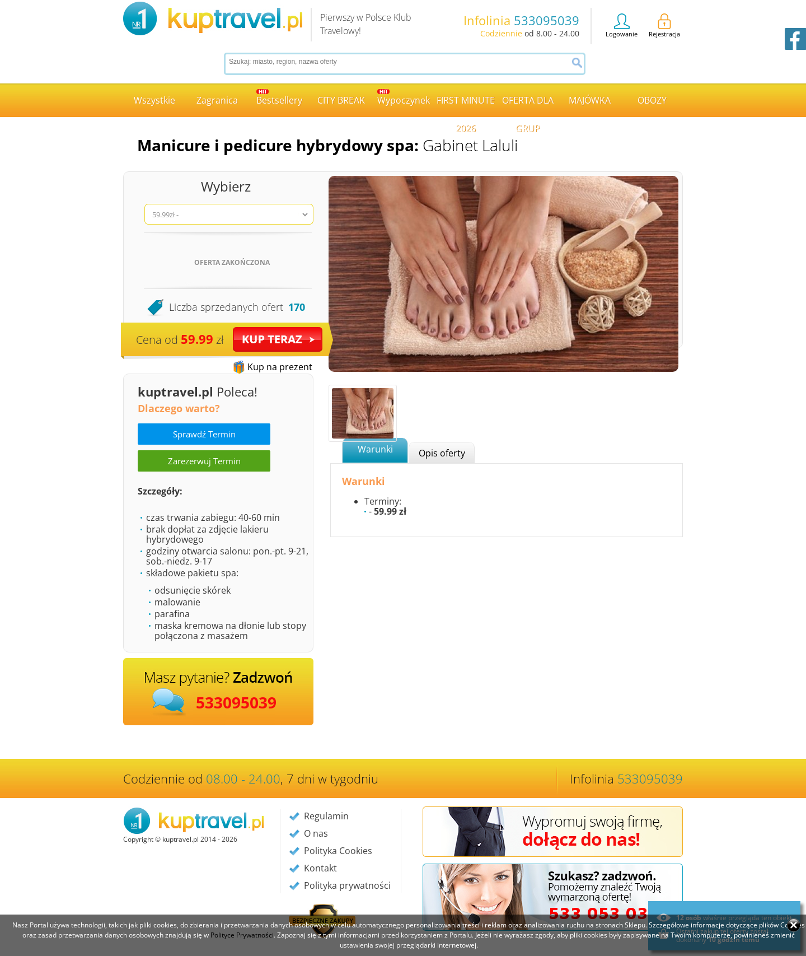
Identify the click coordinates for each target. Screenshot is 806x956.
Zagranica (217, 100)
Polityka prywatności (347, 885)
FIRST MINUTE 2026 (466, 105)
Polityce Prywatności (242, 935)
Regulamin (326, 816)
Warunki (375, 449)
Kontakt (320, 868)
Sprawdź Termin (204, 434)
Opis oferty (442, 453)
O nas (316, 833)
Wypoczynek (403, 97)
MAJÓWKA (590, 100)
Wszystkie (154, 100)
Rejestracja (664, 25)
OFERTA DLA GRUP (528, 105)
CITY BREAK (341, 100)
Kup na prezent (279, 367)
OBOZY (652, 100)
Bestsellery (279, 97)
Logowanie (622, 25)
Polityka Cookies (338, 851)
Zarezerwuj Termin (204, 461)
